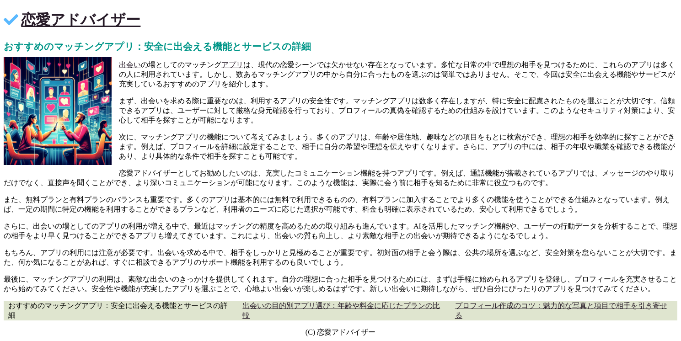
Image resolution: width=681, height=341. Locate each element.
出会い (130, 65)
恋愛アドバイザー (80, 19)
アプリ (232, 65)
